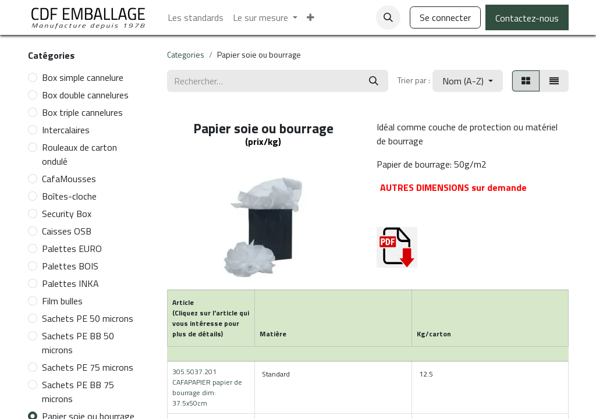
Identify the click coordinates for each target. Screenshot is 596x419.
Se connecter (445, 17)
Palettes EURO (72, 248)
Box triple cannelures (82, 112)
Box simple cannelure (82, 77)
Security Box (66, 214)
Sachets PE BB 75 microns (78, 392)
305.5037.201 (207, 387)
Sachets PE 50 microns (87, 318)
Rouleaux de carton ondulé (79, 154)
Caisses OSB (66, 231)
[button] (388, 17)
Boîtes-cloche (69, 196)
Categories (185, 54)
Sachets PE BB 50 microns (78, 343)
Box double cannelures (85, 95)
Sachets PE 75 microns (87, 367)
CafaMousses (69, 179)
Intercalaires (66, 130)
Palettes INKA (70, 283)
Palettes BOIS (70, 266)
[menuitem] (195, 17)
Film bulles (62, 301)
